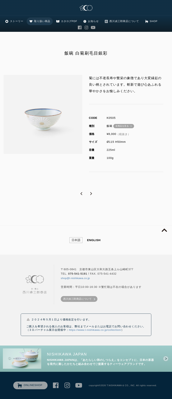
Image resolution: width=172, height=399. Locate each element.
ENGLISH (93, 240)
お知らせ (93, 21)
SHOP (154, 21)
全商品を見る (122, 126)
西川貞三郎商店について (124, 21)
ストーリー (16, 21)
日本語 (76, 240)
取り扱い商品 (42, 21)
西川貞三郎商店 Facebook (79, 27)
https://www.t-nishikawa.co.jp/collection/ (95, 329)
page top (164, 230)
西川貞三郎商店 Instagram (86, 27)
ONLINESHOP (33, 385)
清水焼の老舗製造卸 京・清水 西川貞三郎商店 (86, 8)
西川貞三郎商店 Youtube (93, 27)
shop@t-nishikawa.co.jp (75, 278)
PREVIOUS (81, 194)
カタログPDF (69, 21)
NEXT (91, 194)
